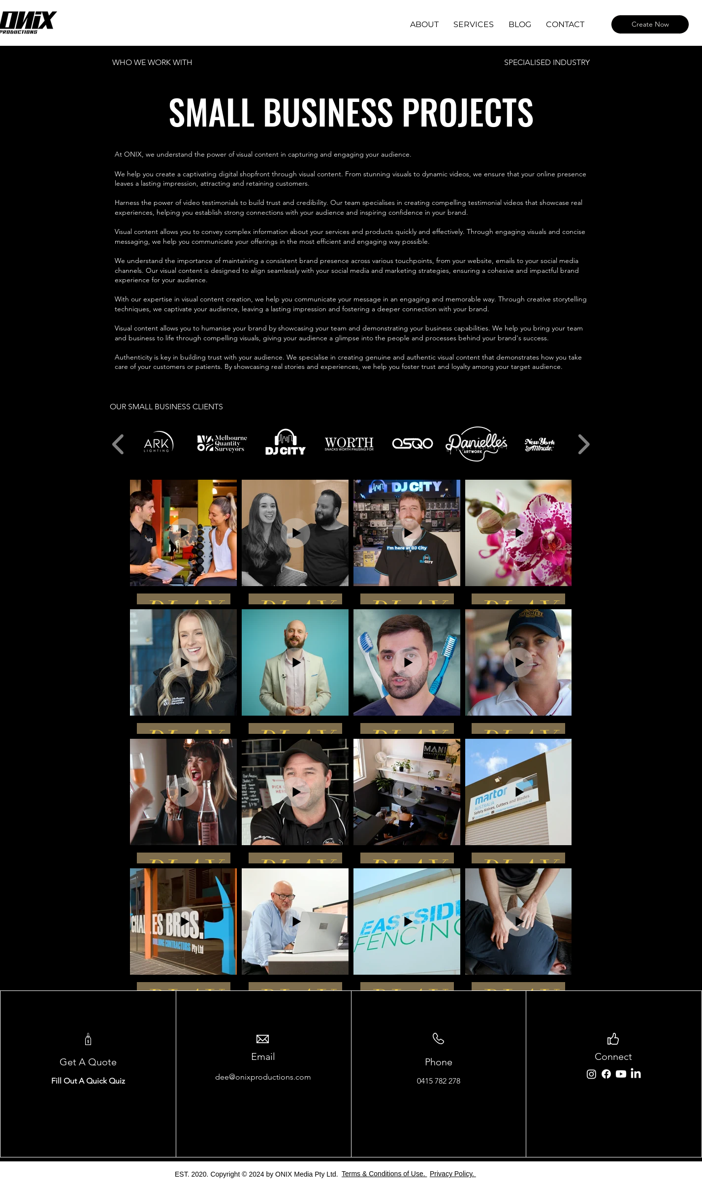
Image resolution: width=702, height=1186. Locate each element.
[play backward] (118, 444)
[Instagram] (591, 1074)
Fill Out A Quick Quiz (88, 1081)
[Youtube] (621, 1074)
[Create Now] (650, 24)
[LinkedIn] (636, 1074)
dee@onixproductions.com (263, 1077)
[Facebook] (606, 1074)
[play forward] (584, 444)
